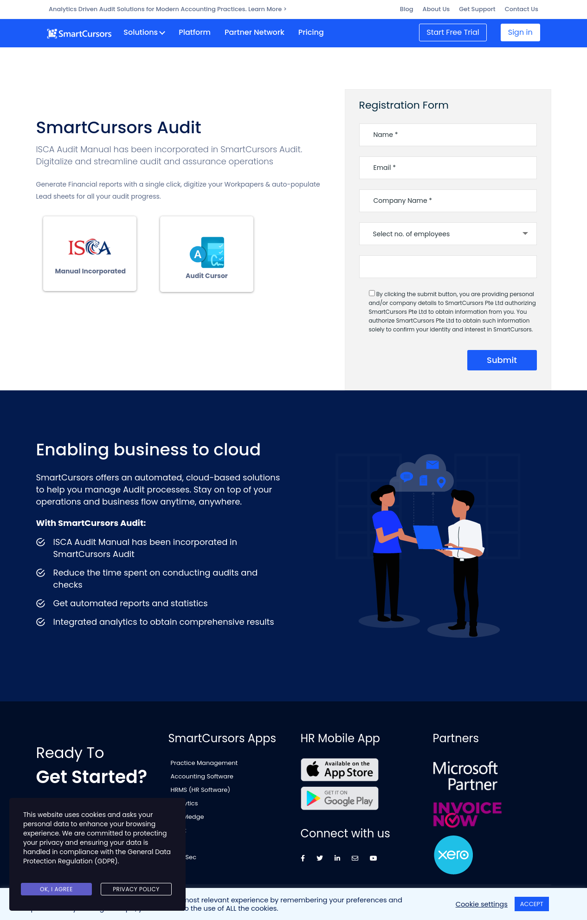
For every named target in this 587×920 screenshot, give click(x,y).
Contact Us (521, 9)
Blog (406, 9)
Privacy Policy (136, 890)
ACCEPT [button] (531, 904)
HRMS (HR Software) (201, 787)
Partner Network (259, 31)
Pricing (315, 31)
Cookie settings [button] (482, 904)
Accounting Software (202, 773)
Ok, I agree (56, 890)
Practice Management (204, 760)
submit (502, 357)
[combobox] (448, 231)
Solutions (145, 31)
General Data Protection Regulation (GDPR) (97, 863)
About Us (436, 9)
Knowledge (187, 814)
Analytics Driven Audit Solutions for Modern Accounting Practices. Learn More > (168, 9)
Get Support (477, 9)
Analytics (184, 800)
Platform (199, 31)
